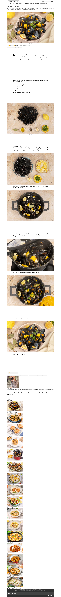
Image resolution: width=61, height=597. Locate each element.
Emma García (9, 388)
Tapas (14, 47)
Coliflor (37, 590)
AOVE (12, 375)
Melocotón (27, 589)
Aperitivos (20, 47)
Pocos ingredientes (30, 590)
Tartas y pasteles (20, 590)
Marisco (17, 47)
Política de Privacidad (35, 593)
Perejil (30, 375)
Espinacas (42, 590)
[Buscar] (46, 1)
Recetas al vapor (45, 375)
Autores (24, 593)
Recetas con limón (16, 375)
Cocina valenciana (10, 47)
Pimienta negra (23, 375)
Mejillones (8, 375)
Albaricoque (36, 589)
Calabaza (34, 590)
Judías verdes (33, 589)
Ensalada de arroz (18, 588)
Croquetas (26, 590)
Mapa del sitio (51, 593)
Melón (25, 589)
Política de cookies (41, 593)
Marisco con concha (34, 375)
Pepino (30, 589)
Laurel (27, 375)
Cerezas (40, 589)
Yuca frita (11, 588)
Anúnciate (20, 593)
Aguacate (39, 590)
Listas (44, 590)
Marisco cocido (40, 375)
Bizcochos (23, 590)
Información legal (28, 593)
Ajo (19, 375)
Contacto (46, 593)
